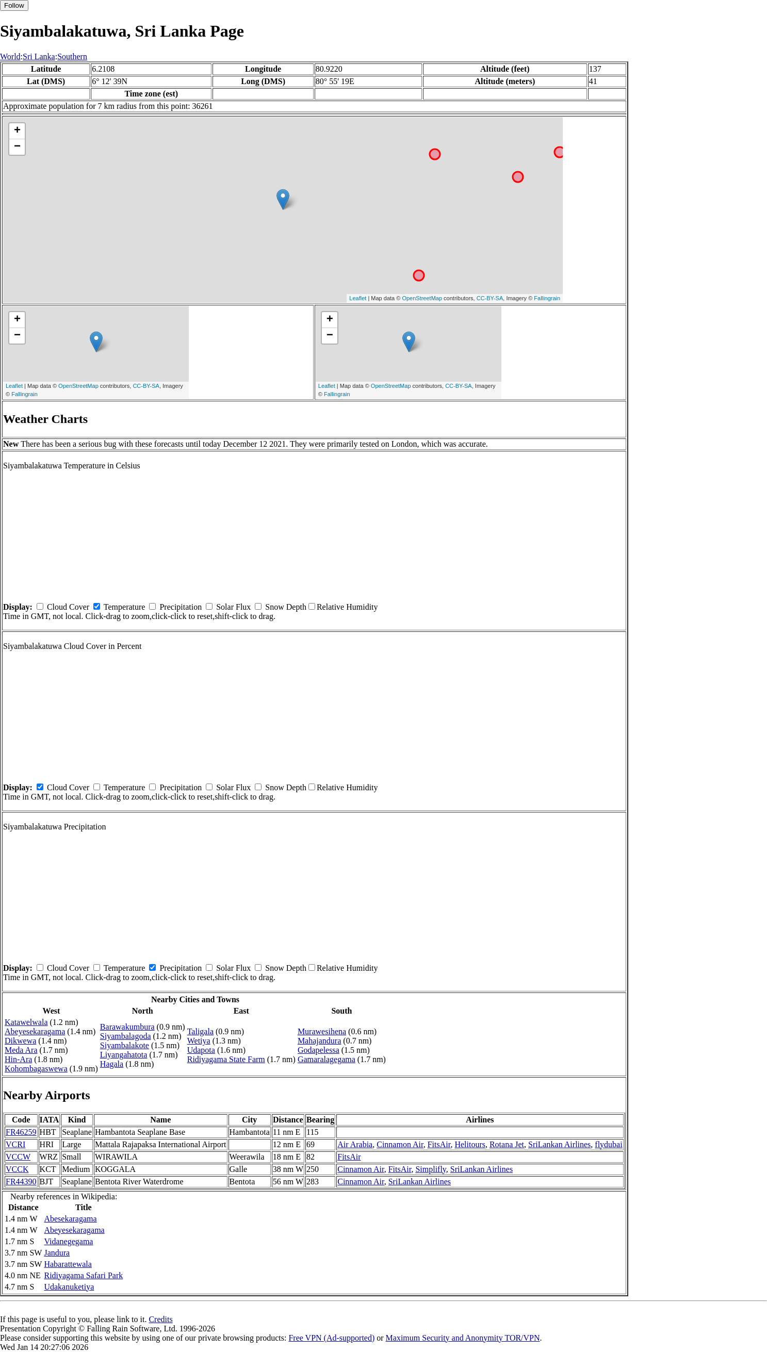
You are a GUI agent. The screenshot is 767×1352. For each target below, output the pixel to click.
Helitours (469, 1144)
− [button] (17, 147)
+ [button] (17, 131)
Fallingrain (547, 298)
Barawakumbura (127, 1026)
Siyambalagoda (125, 1036)
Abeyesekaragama (35, 1031)
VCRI (15, 1144)
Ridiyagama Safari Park (83, 1275)
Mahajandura (319, 1040)
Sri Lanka (39, 56)
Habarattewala (67, 1264)
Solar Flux (233, 606)
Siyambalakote (124, 1045)
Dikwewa (20, 1040)
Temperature (124, 606)
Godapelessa (318, 1050)
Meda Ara (21, 1050)
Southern (72, 56)
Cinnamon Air (400, 1144)
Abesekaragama (70, 1218)
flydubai (608, 1144)
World (10, 56)
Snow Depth (285, 606)
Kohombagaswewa (36, 1068)
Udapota (201, 1050)
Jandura (57, 1252)
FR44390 (21, 1181)
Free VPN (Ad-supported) (331, 1337)
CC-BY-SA (490, 298)
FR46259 (21, 1132)
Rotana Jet (506, 1144)
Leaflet (357, 298)
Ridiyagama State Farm (226, 1059)
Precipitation (180, 606)
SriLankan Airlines (559, 1144)
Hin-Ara (18, 1059)
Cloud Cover (68, 606)
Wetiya (198, 1040)
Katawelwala (26, 1022)
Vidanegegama (68, 1241)
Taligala (200, 1031)
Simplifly (430, 1169)
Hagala (111, 1064)
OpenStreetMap (422, 298)
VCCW (18, 1156)
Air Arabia (354, 1144)
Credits (160, 1319)
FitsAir (439, 1144)
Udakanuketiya (69, 1286)
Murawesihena (322, 1031)
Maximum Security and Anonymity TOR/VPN (463, 1337)
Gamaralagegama (326, 1059)
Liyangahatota (124, 1054)
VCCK (17, 1169)
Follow (14, 5)
